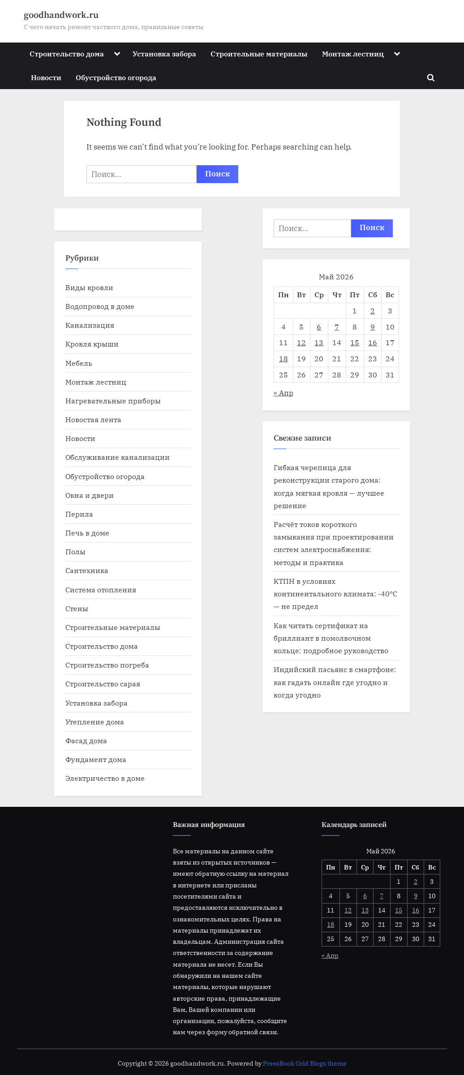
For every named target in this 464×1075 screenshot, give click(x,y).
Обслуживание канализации (117, 457)
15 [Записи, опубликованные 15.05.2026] (354, 342)
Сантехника (86, 570)
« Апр (283, 392)
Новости (46, 77)
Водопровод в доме (99, 306)
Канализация (89, 325)
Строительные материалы (259, 53)
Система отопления (100, 589)
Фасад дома (86, 740)
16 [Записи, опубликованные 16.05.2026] (372, 342)
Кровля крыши (92, 343)
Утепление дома (94, 721)
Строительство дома (67, 53)
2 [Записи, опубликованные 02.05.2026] (372, 310)
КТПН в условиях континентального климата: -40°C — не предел (335, 593)
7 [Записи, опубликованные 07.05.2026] (337, 326)
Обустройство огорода (116, 77)
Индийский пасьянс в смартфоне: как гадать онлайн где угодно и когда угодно (335, 681)
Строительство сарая (102, 683)
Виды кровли (89, 287)
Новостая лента (93, 419)
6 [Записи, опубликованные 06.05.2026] (319, 326)
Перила (79, 513)
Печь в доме (87, 532)
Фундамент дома (95, 759)
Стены (76, 608)
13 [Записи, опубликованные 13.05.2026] (318, 342)
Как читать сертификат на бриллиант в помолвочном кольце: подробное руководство (331, 638)
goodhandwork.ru (61, 15)
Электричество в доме (105, 778)
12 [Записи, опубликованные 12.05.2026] (301, 342)
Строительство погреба (107, 664)
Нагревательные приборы (113, 400)
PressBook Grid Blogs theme (305, 1063)
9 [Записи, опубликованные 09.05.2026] (372, 326)
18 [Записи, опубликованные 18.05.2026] (283, 358)
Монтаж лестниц (353, 53)
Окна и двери (89, 495)
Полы (75, 551)
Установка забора (164, 53)
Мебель (78, 363)
